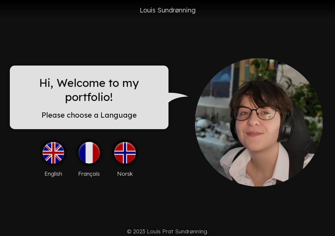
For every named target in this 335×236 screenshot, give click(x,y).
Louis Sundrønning (168, 10)
